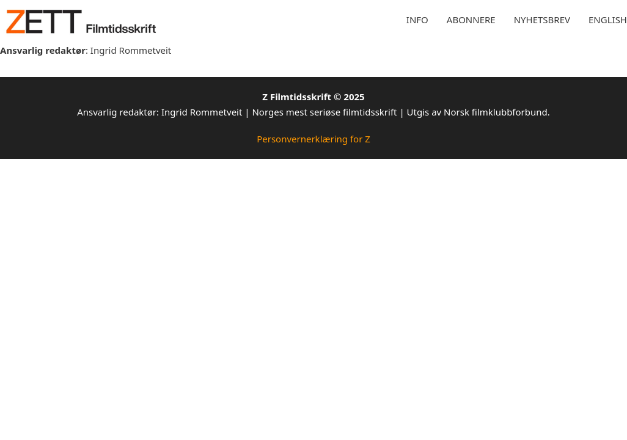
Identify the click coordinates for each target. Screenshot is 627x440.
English (607, 19)
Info (417, 19)
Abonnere (471, 19)
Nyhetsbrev (542, 19)
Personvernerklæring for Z (313, 139)
